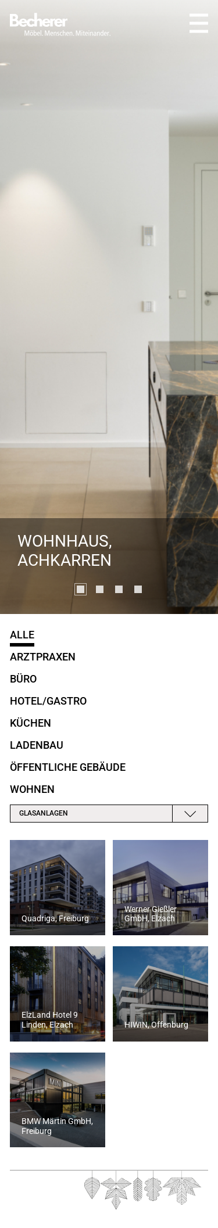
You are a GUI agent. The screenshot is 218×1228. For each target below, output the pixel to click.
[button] (80, 589)
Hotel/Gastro (48, 701)
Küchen (30, 723)
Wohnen (32, 789)
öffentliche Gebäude (68, 767)
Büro (23, 679)
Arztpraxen (43, 657)
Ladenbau (36, 745)
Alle (22, 635)
